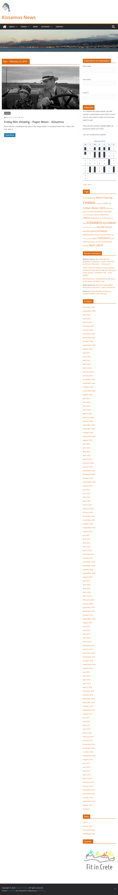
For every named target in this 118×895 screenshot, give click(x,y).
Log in (85, 822)
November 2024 (89, 383)
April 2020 (87, 592)
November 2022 (89, 474)
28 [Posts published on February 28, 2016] (113, 169)
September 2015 (89, 801)
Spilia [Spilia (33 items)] (95, 238)
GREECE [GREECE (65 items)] (86, 217)
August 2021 (87, 531)
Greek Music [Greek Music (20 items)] (95, 218)
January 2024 (88, 421)
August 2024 (87, 394)
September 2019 (89, 619)
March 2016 (87, 778)
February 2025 (88, 372)
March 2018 (87, 687)
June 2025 (86, 356)
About (12, 27)
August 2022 (87, 486)
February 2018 (88, 691)
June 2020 (86, 585)
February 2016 (88, 782)
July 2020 (86, 581)
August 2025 (87, 349)
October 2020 (88, 569)
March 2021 (87, 550)
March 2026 (87, 322)
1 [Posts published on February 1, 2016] (85, 149)
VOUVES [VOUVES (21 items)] (85, 246)
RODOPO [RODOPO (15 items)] (103, 235)
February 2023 (88, 463)
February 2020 (88, 600)
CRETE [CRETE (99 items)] (102, 208)
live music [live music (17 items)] (93, 227)
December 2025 (89, 334)
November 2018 (89, 657)
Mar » (90, 184)
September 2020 (89, 573)
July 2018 (86, 672)
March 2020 (87, 596)
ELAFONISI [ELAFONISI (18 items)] (90, 212)
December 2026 (89, 307)
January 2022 (88, 512)
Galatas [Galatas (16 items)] (90, 215)
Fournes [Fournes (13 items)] (85, 215)
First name (87, 66)
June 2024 (86, 402)
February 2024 (88, 417)
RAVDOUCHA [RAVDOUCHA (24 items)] (88, 235)
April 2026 (87, 318)
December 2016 (89, 744)
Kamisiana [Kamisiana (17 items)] (109, 218)
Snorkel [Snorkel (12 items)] (89, 238)
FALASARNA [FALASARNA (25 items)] (98, 212)
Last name (87, 79)
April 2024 (87, 410)
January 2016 (88, 786)
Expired (7, 113)
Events (24, 27)
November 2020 (89, 566)
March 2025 (87, 368)
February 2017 (88, 737)
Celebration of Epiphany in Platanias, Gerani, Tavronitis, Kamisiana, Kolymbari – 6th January (99, 261)
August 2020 (87, 577)
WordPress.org (88, 834)
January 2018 (88, 695)
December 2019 (89, 607)
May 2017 (86, 725)
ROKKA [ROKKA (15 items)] (109, 235)
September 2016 (89, 756)
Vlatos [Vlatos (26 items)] (85, 242)
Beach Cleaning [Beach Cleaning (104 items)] (104, 197)
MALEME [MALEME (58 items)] (100, 227)
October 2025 (88, 341)
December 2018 (89, 653)
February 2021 (88, 554)
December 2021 (89, 516)
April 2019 (87, 638)
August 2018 (87, 668)
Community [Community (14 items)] (98, 203)
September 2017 (89, 710)
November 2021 (89, 520)
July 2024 (86, 398)
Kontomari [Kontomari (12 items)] (86, 227)
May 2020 (86, 588)
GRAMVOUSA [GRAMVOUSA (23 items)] (103, 215)
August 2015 (87, 805)
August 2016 (87, 759)
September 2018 (89, 664)
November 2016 (89, 748)
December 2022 (89, 471)
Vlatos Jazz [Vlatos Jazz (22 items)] (91, 242)
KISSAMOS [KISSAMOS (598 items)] (94, 222)
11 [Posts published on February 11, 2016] (99, 154)
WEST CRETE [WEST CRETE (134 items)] (96, 245)
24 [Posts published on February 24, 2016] (94, 169)
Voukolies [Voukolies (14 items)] (98, 242)
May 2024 (86, 406)
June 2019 (86, 630)
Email (85, 93)
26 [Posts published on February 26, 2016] (104, 169)
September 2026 (89, 311)
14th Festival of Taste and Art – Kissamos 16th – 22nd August (99, 272)
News (35, 27)
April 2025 (87, 364)
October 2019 (88, 615)
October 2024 (88, 387)
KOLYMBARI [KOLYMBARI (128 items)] (109, 222)
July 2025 (86, 353)
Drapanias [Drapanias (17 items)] (109, 208)
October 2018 (88, 661)
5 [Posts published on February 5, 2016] (104, 149)
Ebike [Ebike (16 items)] (84, 212)
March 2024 (87, 413)
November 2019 (89, 611)
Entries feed (87, 826)
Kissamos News (19, 17)
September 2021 (89, 528)
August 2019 (87, 623)
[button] (16, 26)
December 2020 (89, 562)
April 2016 (87, 775)
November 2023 (89, 429)
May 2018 (86, 680)
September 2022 (89, 482)
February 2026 (88, 326)
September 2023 (89, 436)
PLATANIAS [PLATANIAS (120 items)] (101, 231)
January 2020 (88, 604)
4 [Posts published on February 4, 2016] (99, 149)
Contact (59, 27)
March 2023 (87, 459)
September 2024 (89, 391)
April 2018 (87, 683)
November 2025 (89, 337)
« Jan (85, 184)
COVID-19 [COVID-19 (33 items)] (107, 203)
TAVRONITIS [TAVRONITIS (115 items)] (103, 238)
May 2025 (86, 360)
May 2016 (86, 771)
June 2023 (86, 448)
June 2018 (86, 676)
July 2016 (86, 763)
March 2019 (87, 642)
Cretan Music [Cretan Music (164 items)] (91, 208)
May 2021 (86, 543)
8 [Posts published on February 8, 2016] (85, 153)
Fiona (22, 117)
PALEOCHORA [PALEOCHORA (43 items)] (89, 231)
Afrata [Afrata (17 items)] (85, 198)
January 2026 (88, 330)
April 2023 (87, 455)
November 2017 (89, 702)
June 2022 (86, 493)
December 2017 (89, 699)
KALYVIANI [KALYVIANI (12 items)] (103, 218)
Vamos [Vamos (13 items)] (113, 238)
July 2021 (86, 535)
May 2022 (86, 497)
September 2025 (89, 345)
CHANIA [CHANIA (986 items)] (89, 202)
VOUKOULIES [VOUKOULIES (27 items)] (107, 242)
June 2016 (86, 767)
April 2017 (87, 729)
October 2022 (88, 478)
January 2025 (88, 375)
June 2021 (86, 539)
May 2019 (86, 634)
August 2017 (87, 714)
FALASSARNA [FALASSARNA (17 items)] (107, 212)
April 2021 (87, 547)
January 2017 (88, 740)
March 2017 (87, 733)
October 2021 (88, 524)
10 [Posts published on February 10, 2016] (94, 154)
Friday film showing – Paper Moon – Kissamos (34, 122)
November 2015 (89, 794)
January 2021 (88, 558)
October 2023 (88, 432)
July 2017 (86, 718)
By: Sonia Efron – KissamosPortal (95, 279)
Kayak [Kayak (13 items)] (84, 223)
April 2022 (87, 501)
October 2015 (88, 797)
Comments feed (89, 830)
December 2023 (89, 425)
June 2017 (86, 721)
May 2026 (86, 315)
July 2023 (86, 444)
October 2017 (88, 706)
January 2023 (88, 467)
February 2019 (88, 645)
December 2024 (89, 379)
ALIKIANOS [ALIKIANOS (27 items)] (91, 198)
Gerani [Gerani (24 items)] (96, 215)
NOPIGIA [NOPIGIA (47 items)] (108, 227)
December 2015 (89, 790)
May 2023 (86, 451)
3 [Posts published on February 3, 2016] (94, 149)
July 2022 (86, 490)
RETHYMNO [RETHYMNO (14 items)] (96, 235)
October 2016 (88, 752)
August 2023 (87, 440)
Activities (45, 27)
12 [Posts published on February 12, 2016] (104, 154)
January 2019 (88, 649)
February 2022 (88, 509)
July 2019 (86, 626)
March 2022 (87, 505)
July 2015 (86, 809)
